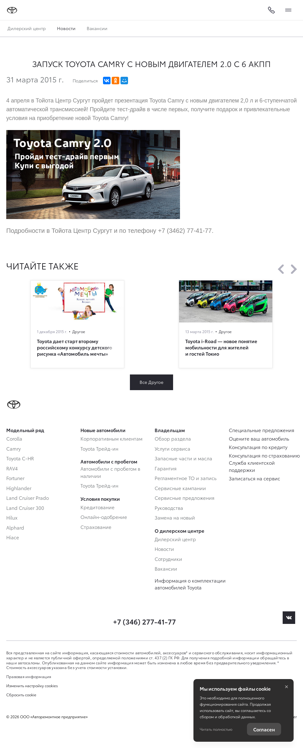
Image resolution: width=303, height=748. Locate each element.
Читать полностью (216, 729)
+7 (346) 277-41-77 (144, 621)
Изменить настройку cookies (32, 685)
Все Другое (151, 382)
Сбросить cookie (21, 694)
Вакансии (97, 28)
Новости (66, 28)
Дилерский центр (27, 28)
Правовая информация (28, 676)
